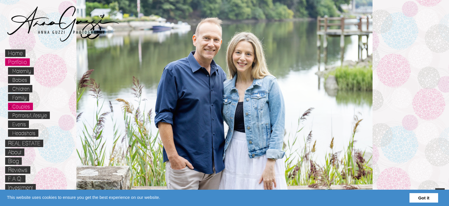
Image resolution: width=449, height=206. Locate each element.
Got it (423, 197)
